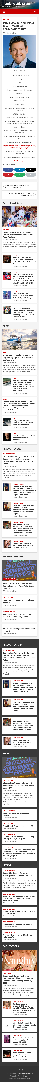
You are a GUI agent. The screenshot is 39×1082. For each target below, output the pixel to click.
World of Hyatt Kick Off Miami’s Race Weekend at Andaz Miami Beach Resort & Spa (24, 261)
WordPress (26, 1079)
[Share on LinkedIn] (19, 170)
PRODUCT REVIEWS (12, 449)
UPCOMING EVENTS (9, 579)
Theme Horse (22, 1076)
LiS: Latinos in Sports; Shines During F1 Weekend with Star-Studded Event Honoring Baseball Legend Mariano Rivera (23, 313)
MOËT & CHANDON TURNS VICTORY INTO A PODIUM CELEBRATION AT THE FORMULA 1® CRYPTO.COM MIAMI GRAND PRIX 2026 (24, 279)
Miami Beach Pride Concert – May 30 (18, 826)
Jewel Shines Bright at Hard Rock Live (18, 924)
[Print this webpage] (30, 175)
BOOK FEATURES (11, 946)
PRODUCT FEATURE (9, 454)
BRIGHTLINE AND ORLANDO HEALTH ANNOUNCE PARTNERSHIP (17, 186)
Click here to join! (19, 161)
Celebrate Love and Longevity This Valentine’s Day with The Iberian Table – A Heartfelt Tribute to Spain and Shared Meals (24, 1008)
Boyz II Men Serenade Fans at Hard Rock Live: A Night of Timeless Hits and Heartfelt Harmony (19, 898)
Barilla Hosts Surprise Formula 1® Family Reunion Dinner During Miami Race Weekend (18, 234)
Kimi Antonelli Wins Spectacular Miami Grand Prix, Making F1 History (23, 296)
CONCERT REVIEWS (9, 870)
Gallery (6, 230)
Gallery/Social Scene (12, 203)
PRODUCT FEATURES (13, 645)
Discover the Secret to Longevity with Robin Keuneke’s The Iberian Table (24, 1055)
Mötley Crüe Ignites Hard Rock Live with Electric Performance (19, 912)
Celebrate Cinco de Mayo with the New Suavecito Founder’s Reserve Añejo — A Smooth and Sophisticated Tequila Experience (24, 490)
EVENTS (7, 753)
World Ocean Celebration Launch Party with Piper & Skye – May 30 (18, 838)
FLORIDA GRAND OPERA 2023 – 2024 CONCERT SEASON (21, 195)
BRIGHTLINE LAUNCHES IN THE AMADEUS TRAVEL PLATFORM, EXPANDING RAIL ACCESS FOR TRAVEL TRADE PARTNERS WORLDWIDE (23, 386)
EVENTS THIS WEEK (9, 612)
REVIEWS (7, 865)
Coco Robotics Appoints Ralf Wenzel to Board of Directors (24, 437)
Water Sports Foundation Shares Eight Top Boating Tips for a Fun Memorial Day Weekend (19, 357)
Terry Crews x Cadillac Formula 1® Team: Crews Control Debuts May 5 (23, 423)
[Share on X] (30, 170)
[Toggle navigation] (4, 11)
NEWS (6, 326)
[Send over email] (19, 175)
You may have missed (13, 557)
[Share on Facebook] (8, 170)
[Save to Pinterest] (8, 175)
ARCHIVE (6, 19)
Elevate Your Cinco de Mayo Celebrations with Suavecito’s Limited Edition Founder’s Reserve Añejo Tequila (24, 509)
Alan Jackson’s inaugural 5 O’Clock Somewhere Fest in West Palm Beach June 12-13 (18, 586)
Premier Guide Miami (16, 3)
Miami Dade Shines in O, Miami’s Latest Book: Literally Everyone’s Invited (24, 1025)
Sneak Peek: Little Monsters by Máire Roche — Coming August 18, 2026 (24, 1040)
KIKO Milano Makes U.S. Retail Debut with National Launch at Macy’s (23, 545)
